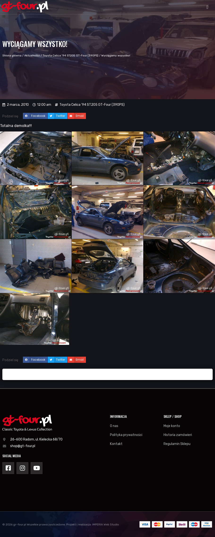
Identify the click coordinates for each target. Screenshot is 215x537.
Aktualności (32, 55)
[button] (207, 7)
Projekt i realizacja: (79, 524)
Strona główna (11, 55)
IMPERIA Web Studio (105, 524)
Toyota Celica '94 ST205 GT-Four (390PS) (70, 55)
